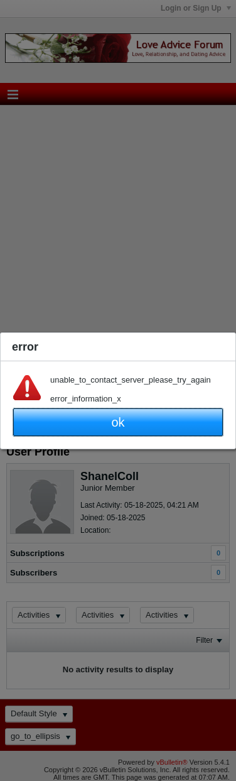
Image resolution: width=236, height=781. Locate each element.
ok (117, 422)
